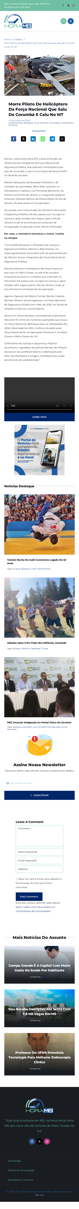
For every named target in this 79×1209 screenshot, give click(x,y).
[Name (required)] (39, 851)
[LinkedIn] (33, 139)
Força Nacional (41, 123)
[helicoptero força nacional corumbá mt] (39, 56)
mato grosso (67, 123)
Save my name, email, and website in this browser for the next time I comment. (39, 883)
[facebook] (63, 5)
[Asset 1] (18, 15)
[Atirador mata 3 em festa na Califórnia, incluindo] (39, 579)
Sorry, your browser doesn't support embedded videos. (39, 395)
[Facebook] (13, 139)
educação (27, 727)
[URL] (39, 869)
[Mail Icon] (39, 1099)
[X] (23, 139)
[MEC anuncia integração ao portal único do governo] (39, 659)
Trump (44, 648)
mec (35, 727)
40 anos (16, 569)
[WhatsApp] (43, 139)
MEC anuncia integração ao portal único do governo (39, 722)
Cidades (45, 977)
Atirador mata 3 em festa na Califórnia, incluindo (36, 643)
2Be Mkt (39, 1195)
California (25, 648)
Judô (33, 569)
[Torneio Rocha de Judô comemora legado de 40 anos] (39, 496)
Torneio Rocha (44, 569)
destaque (28, 123)
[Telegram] (52, 139)
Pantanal (13, 125)
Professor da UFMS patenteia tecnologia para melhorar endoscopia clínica (39, 1057)
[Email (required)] (39, 860)
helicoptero (55, 123)
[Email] (62, 139)
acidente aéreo (16, 123)
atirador (16, 648)
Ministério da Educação (49, 727)
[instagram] (73, 5)
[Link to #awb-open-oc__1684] (71, 21)
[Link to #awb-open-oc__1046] (64, 21)
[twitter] (68, 5)
